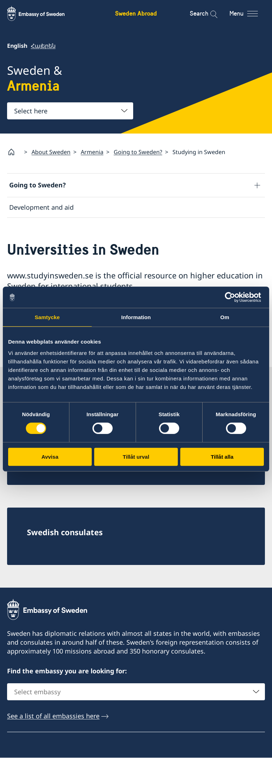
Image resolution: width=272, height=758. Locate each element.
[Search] (209, 13)
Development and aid (41, 207)
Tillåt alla (222, 457)
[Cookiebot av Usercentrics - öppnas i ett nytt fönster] (233, 297)
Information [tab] (136, 317)
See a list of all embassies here (53, 716)
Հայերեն (43, 46)
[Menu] (250, 13)
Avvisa (49, 457)
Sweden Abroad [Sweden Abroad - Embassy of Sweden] (136, 13)
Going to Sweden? (138, 152)
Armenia (92, 152)
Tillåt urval (136, 457)
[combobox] (70, 110)
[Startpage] (14, 152)
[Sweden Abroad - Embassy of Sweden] (42, 13)
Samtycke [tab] (47, 317)
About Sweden (51, 152)
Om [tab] (224, 317)
